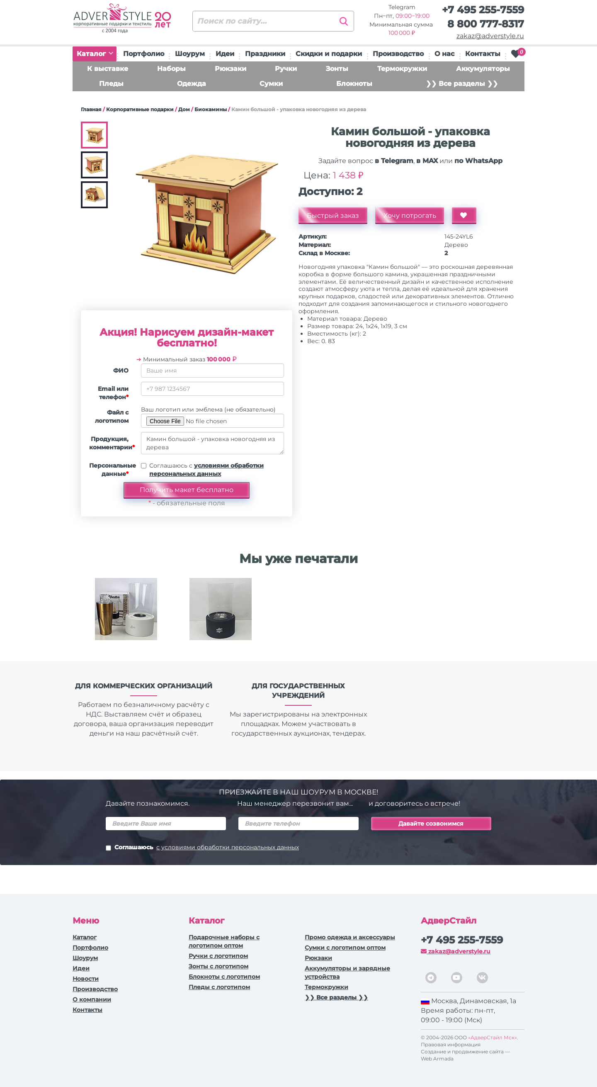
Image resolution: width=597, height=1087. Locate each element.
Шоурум (190, 54)
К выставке (107, 69)
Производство (398, 54)
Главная (91, 109)
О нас (444, 54)
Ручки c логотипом (218, 956)
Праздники (265, 54)
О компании (92, 999)
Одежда (191, 84)
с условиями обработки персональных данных (227, 847)
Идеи (225, 54)
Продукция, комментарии (112, 443)
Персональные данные (112, 470)
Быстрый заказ (333, 215)
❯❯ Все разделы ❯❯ (462, 84)
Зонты (337, 69)
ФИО (121, 370)
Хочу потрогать (409, 215)
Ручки (286, 69)
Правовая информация (451, 1044)
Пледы (111, 84)
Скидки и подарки (329, 54)
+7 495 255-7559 (483, 10)
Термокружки (402, 69)
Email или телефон (113, 393)
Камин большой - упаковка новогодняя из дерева (212, 443)
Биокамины (210, 109)
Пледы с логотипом (219, 987)
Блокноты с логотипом (224, 976)
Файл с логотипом (112, 416)
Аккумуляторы (483, 69)
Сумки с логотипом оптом (345, 947)
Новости (86, 978)
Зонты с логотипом (218, 966)
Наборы (171, 69)
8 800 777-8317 (485, 24)
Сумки (271, 84)
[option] (126, 615)
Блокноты (354, 84)
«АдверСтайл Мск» (492, 1037)
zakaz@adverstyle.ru (490, 36)
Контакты (482, 54)
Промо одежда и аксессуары (350, 937)
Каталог (95, 54)
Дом (184, 109)
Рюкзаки (230, 69)
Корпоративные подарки (140, 109)
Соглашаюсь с (206, 470)
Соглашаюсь (202, 848)
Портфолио (143, 54)
